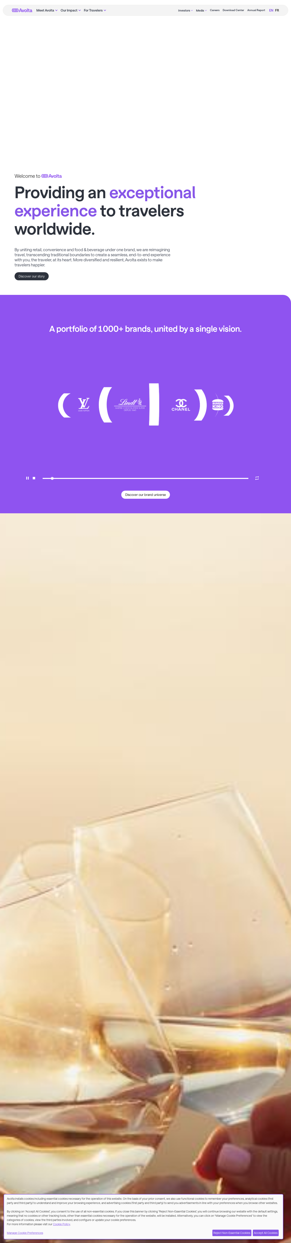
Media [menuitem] (200, 10)
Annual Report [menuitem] (256, 10)
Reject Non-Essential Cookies (231, 1233)
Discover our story (32, 276)
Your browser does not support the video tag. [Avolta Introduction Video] (145, 76)
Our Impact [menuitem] (69, 10)
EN (271, 10)
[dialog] (143, 1216)
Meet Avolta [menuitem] (45, 10)
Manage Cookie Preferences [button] (25, 1233)
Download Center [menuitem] (233, 10)
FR (277, 10)
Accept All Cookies (265, 1233)
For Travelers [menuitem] (93, 10)
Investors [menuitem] (184, 10)
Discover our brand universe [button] (145, 495)
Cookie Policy (61, 1224)
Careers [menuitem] (214, 10)
